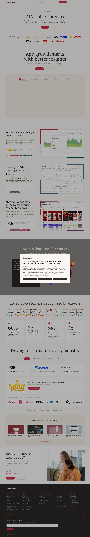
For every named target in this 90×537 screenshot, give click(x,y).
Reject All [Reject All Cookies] (30, 279)
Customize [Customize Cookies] (44, 279)
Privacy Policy (54, 273)
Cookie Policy (47, 273)
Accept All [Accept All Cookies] (60, 279)
